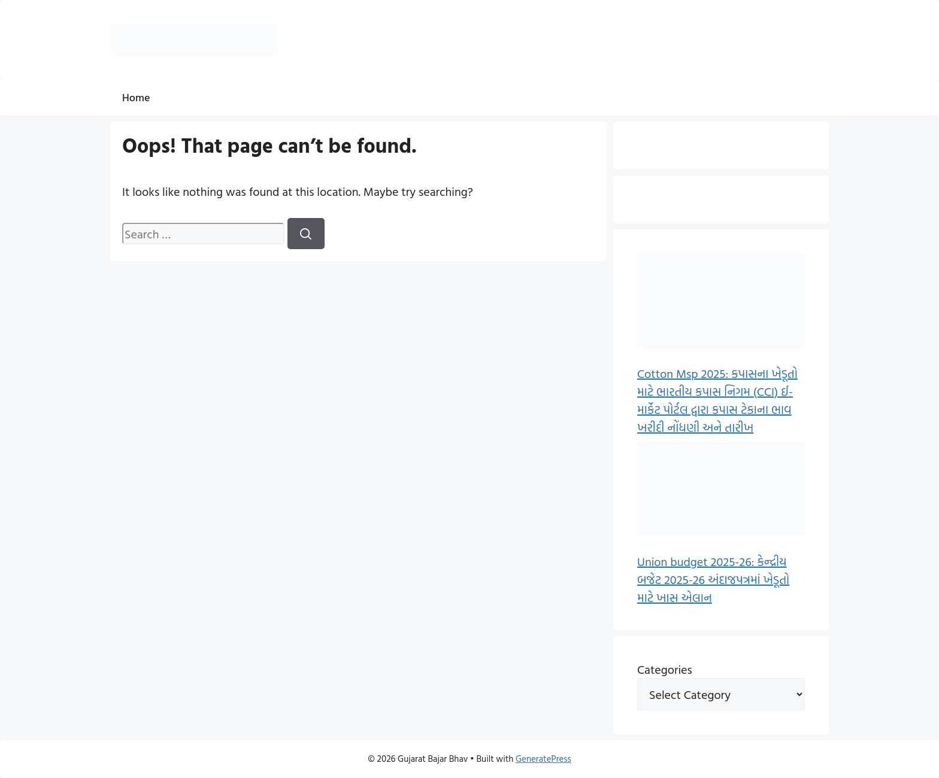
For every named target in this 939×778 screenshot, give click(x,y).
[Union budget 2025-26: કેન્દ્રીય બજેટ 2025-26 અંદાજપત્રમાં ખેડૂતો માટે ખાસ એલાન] (721, 491)
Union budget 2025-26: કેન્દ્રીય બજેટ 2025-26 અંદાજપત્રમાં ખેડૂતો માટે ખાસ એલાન (713, 579)
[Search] (306, 233)
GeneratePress (543, 758)
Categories (664, 669)
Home (136, 97)
